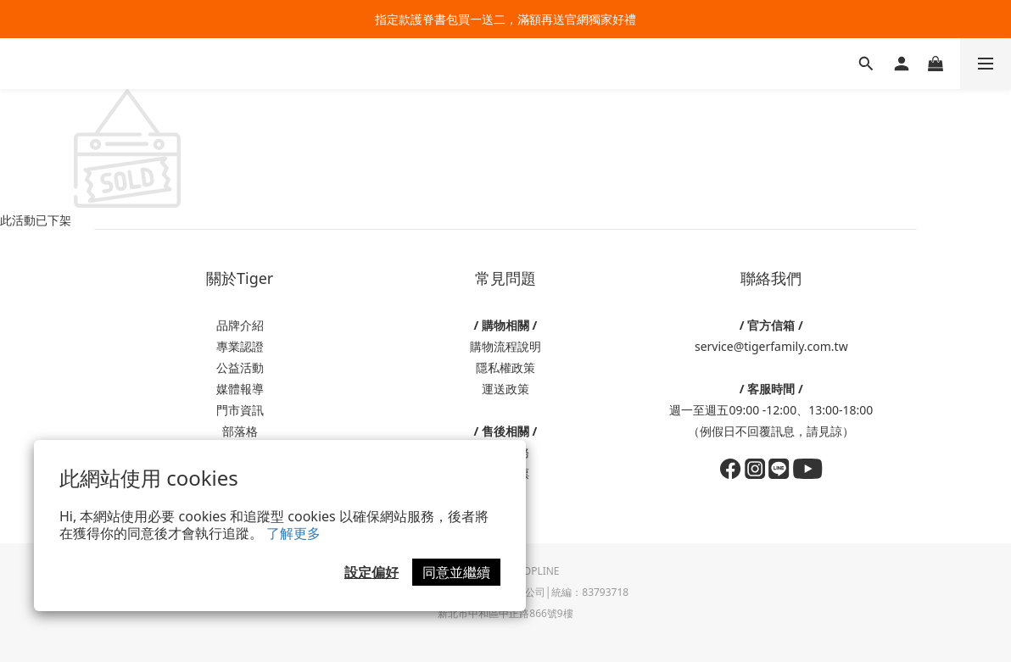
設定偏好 (371, 572)
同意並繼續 (456, 572)
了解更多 (293, 533)
